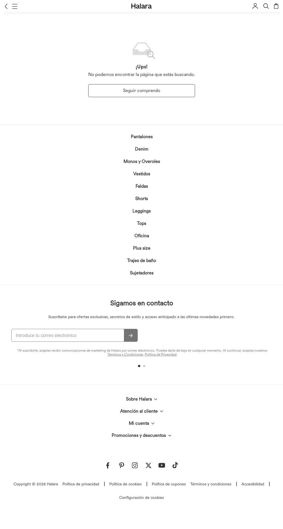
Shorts (141, 198)
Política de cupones (169, 484)
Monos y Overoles (141, 161)
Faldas (141, 186)
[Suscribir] (130, 335)
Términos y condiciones (210, 484)
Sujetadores (141, 273)
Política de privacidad (80, 484)
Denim (141, 149)
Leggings (141, 211)
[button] (6, 6)
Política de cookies (125, 484)
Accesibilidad (252, 484)
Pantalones (142, 136)
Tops (141, 223)
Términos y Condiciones (125, 354)
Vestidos (141, 174)
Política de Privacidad (160, 354)
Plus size (141, 248)
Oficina (141, 235)
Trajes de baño (141, 260)
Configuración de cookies (141, 497)
